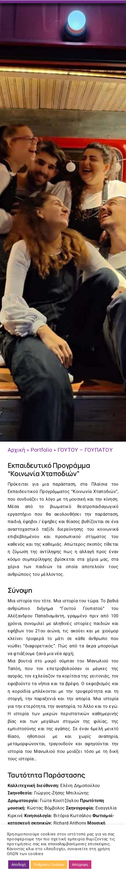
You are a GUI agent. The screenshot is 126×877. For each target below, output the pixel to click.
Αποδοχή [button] (18, 865)
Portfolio (41, 450)
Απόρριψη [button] (80, 865)
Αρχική (16, 450)
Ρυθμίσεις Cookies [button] (49, 865)
